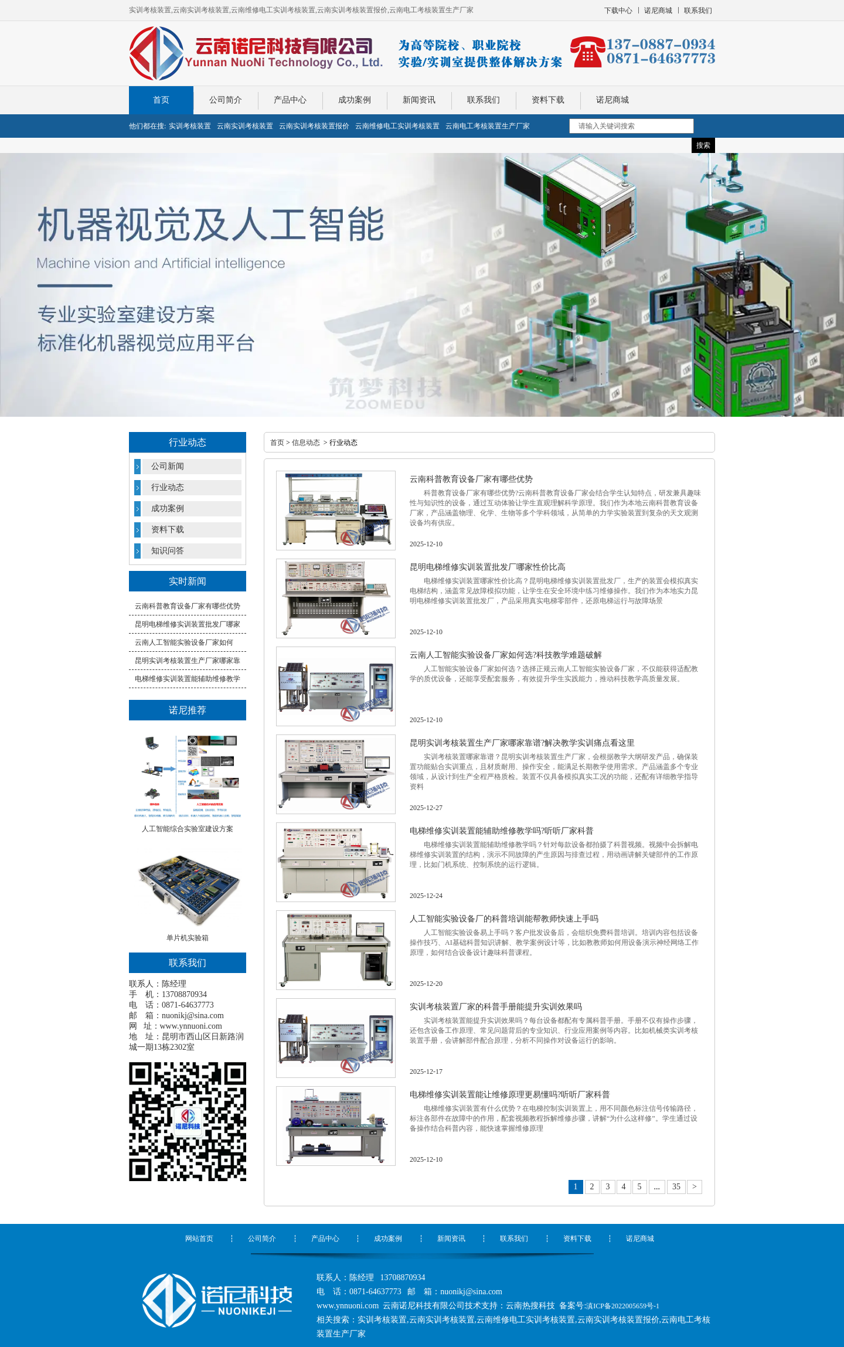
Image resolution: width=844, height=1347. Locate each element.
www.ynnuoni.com (191, 1026)
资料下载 (548, 100)
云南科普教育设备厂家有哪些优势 (187, 606)
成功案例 (354, 100)
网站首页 (199, 1238)
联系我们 (483, 100)
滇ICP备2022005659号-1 (622, 1306)
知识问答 (167, 550)
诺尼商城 (612, 100)
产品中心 (290, 100)
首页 (161, 100)
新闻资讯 (419, 100)
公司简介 (225, 100)
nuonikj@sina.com (193, 1015)
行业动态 (167, 487)
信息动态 (306, 442)
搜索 (703, 145)
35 (676, 1186)
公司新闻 (167, 466)
